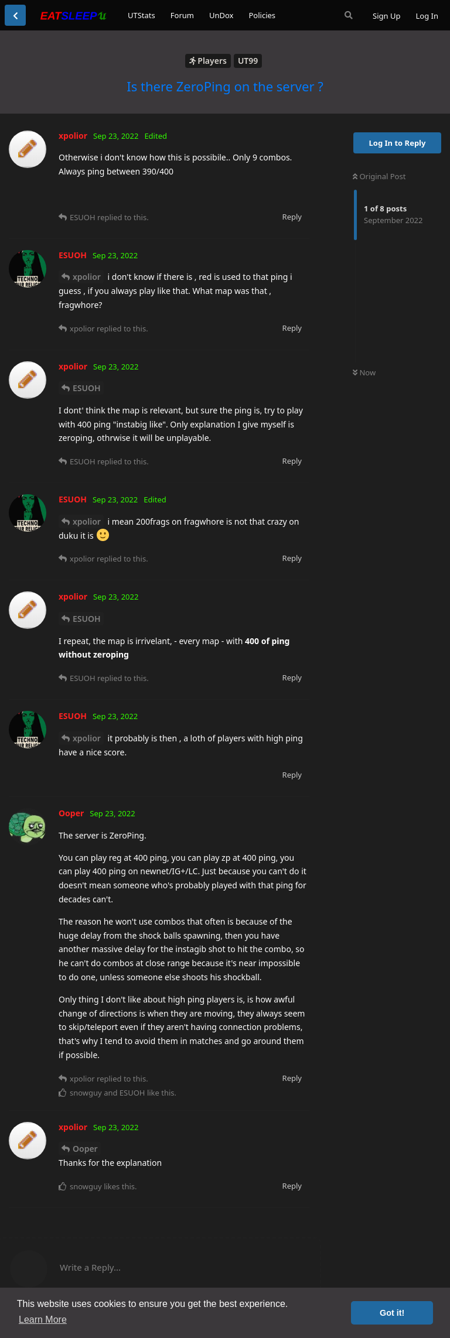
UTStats (141, 15)
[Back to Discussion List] (15, 15)
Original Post (379, 176)
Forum (182, 15)
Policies (261, 15)
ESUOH (87, 387)
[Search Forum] (348, 15)
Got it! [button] (392, 1313)
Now (364, 372)
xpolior (87, 276)
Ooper (85, 1148)
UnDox (221, 15)
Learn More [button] (43, 1320)
